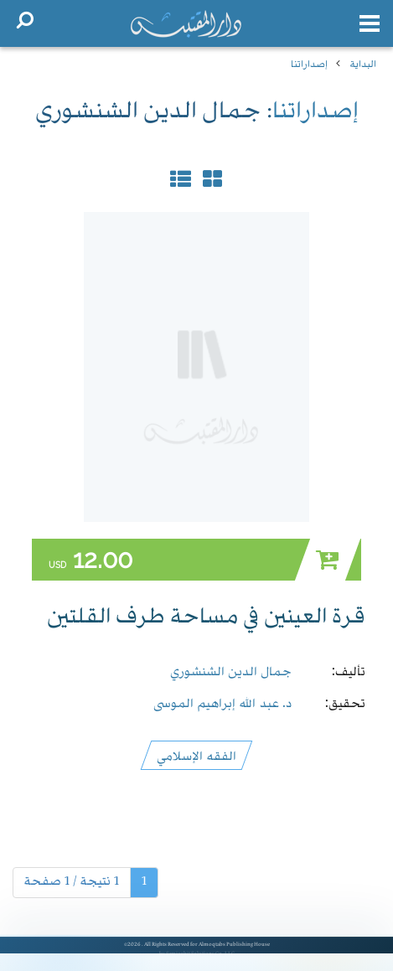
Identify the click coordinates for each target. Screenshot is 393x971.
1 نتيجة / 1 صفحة (71, 882)
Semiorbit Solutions (190, 954)
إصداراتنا (309, 62)
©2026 (133, 945)
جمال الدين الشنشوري (231, 670)
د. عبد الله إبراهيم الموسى (222, 702)
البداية (362, 62)
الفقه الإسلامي (196, 755)
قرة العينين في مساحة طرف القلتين (206, 618)
